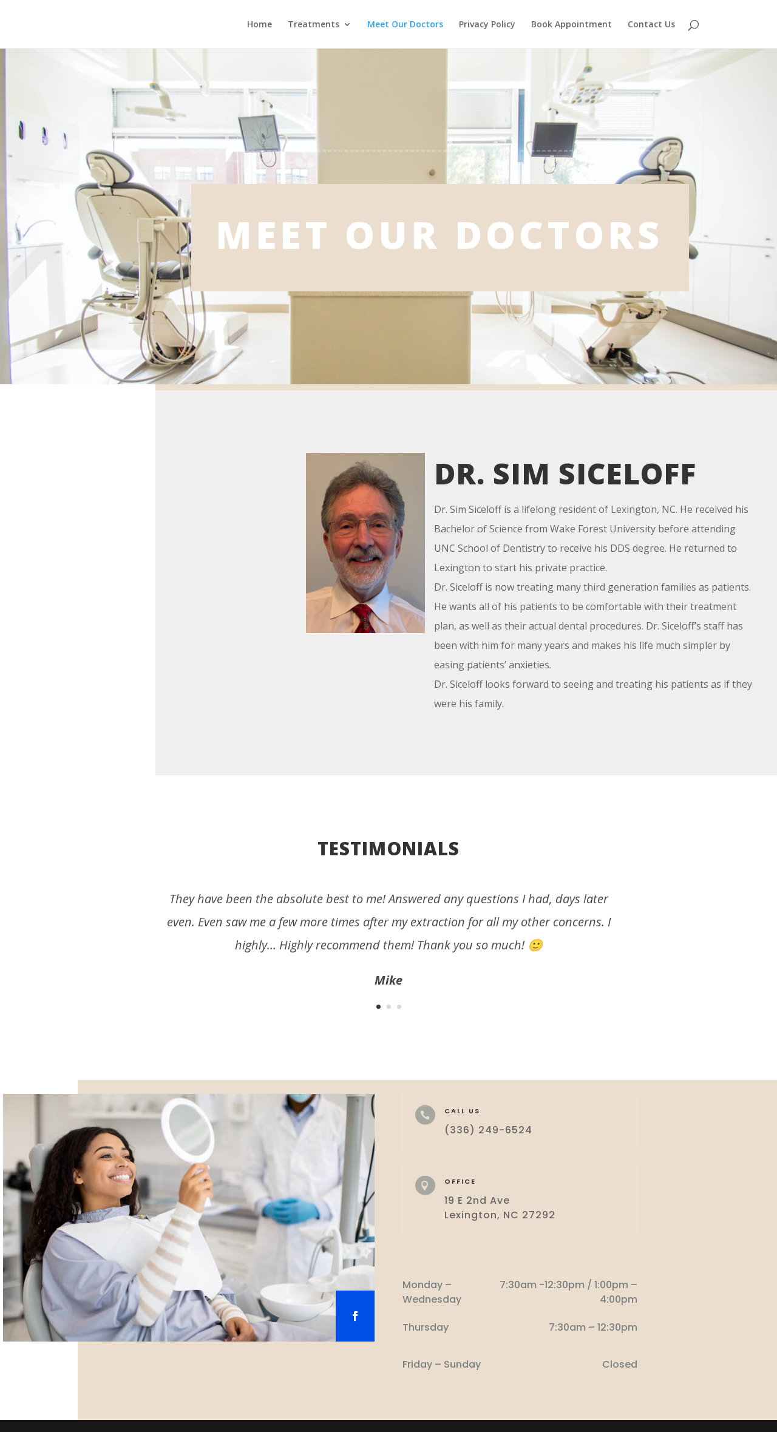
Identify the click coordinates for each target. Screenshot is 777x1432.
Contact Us (651, 25)
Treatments (313, 25)
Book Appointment (571, 25)
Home (259, 25)
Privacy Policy (487, 25)
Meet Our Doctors (405, 25)
